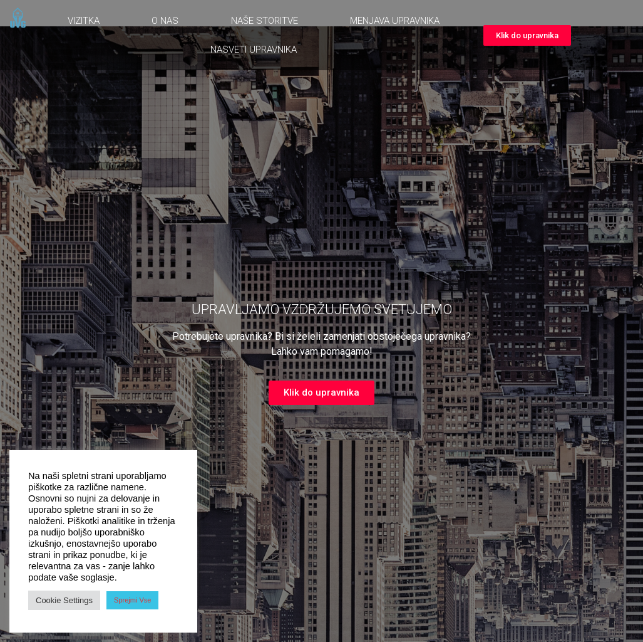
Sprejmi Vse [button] (132, 600)
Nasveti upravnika (253, 49)
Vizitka (84, 20)
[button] (527, 35)
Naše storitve (264, 20)
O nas (165, 20)
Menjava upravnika (395, 20)
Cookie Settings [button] (64, 600)
